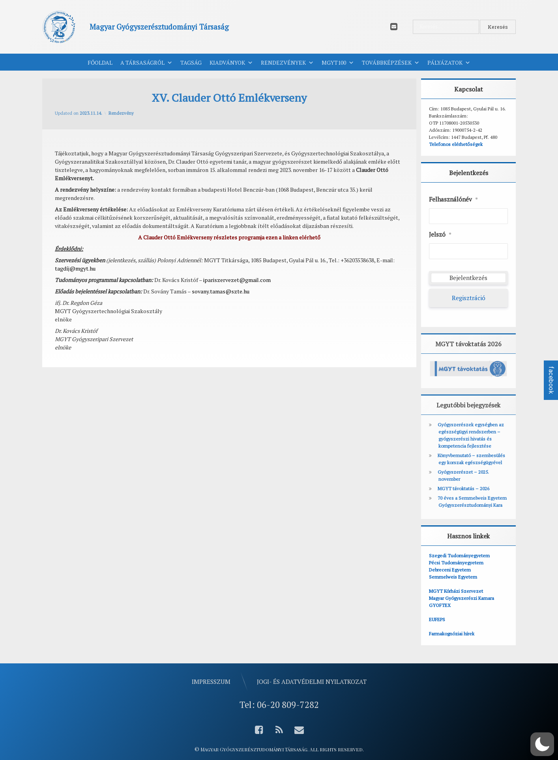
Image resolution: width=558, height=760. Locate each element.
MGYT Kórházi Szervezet (456, 591)
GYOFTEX (440, 605)
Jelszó (440, 234)
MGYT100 (338, 63)
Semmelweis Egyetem (453, 577)
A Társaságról (146, 63)
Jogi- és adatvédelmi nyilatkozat (312, 681)
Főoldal (100, 62)
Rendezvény (121, 113)
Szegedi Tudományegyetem (459, 555)
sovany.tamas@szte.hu (220, 291)
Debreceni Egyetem (450, 570)
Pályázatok (448, 63)
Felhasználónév (453, 199)
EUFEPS (437, 619)
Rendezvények (287, 63)
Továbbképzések (390, 63)
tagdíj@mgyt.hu (75, 268)
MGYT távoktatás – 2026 (463, 488)
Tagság (191, 62)
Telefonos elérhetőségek (456, 144)
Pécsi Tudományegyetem (456, 563)
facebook (551, 380)
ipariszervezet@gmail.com (237, 280)
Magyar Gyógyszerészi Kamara (461, 598)
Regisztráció (468, 298)
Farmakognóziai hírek (451, 634)
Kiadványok (231, 63)
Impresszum (211, 681)
